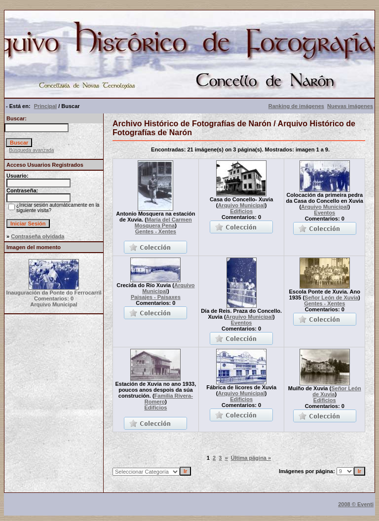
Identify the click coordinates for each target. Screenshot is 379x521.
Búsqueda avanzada (31, 150)
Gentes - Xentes (155, 231)
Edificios (241, 211)
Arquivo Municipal (241, 205)
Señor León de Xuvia (331, 297)
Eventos (324, 213)
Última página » (251, 458)
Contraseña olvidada (37, 236)
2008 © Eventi (356, 504)
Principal (45, 106)
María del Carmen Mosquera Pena (163, 222)
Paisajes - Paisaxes (156, 297)
